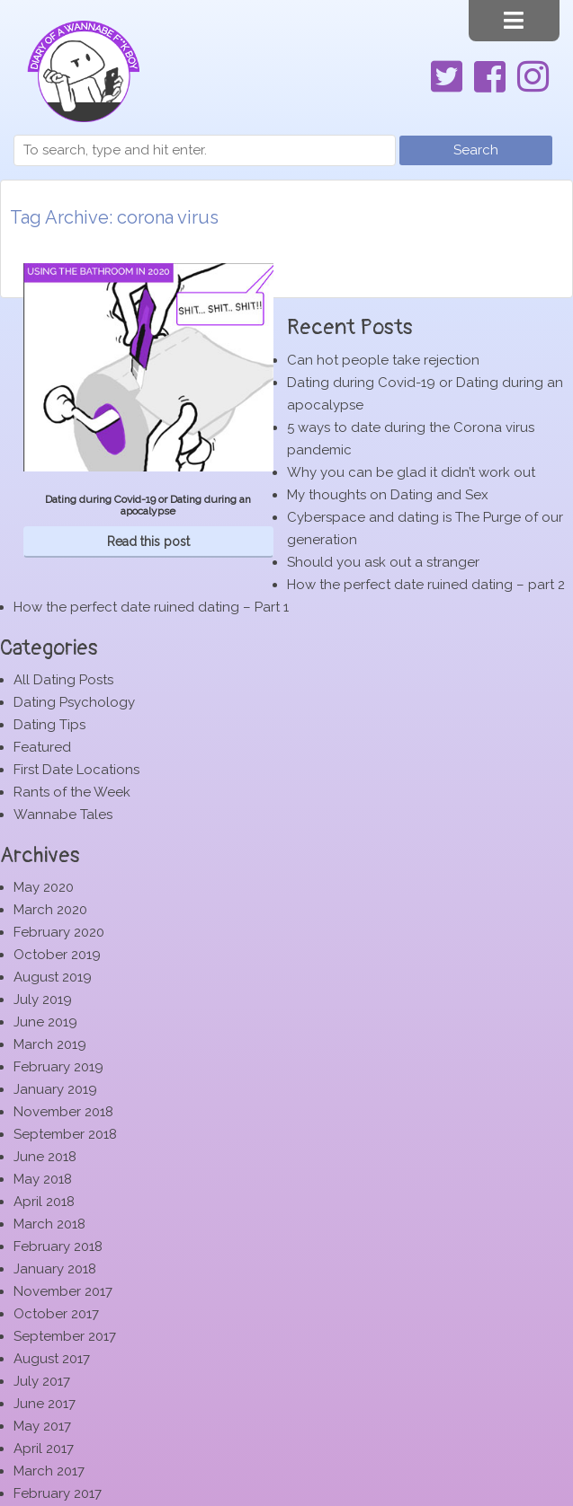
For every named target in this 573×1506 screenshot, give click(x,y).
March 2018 (49, 1224)
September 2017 (64, 1336)
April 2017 (43, 1448)
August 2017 (51, 1359)
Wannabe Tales (62, 814)
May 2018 (42, 1179)
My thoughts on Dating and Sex (387, 495)
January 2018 (54, 1269)
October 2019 (57, 955)
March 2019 (49, 1044)
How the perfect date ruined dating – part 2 (426, 585)
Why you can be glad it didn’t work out (411, 472)
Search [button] (475, 150)
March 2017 (49, 1471)
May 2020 (43, 887)
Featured (42, 747)
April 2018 (44, 1201)
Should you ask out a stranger (383, 562)
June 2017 (44, 1404)
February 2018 (58, 1246)
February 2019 (58, 1067)
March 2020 (50, 910)
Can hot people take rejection (383, 360)
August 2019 (52, 977)
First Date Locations (76, 770)
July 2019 (42, 999)
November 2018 (63, 1112)
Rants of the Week (71, 792)
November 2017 (62, 1291)
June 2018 (44, 1157)
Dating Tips (49, 725)
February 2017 (57, 1493)
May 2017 (42, 1426)
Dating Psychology (74, 702)
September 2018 (65, 1134)
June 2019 (45, 1022)
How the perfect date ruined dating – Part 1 (151, 607)
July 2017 (41, 1381)
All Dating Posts (63, 680)
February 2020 (58, 932)
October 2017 (56, 1314)
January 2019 (55, 1089)
